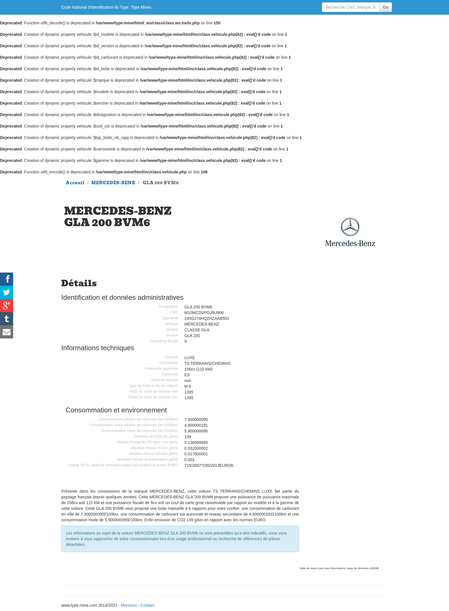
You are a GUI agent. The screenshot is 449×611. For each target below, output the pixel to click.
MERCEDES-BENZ (113, 183)
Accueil (75, 183)
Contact (147, 605)
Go (385, 7)
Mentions (129, 605)
